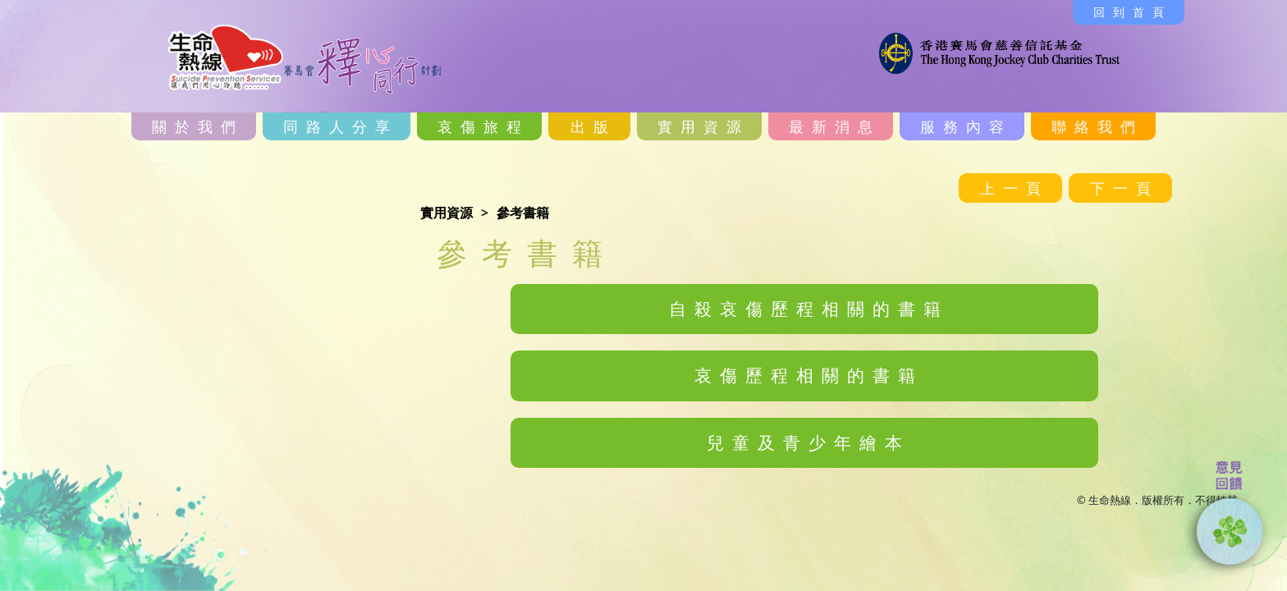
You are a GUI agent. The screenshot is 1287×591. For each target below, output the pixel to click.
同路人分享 (340, 126)
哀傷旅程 (483, 126)
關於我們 (198, 126)
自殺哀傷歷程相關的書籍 (809, 308)
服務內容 (966, 126)
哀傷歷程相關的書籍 (808, 375)
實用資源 (703, 126)
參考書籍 (523, 213)
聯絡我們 (1097, 126)
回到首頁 (1132, 12)
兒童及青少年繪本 (808, 442)
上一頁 (1014, 188)
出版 (593, 126)
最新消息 (835, 126)
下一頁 (1124, 188)
